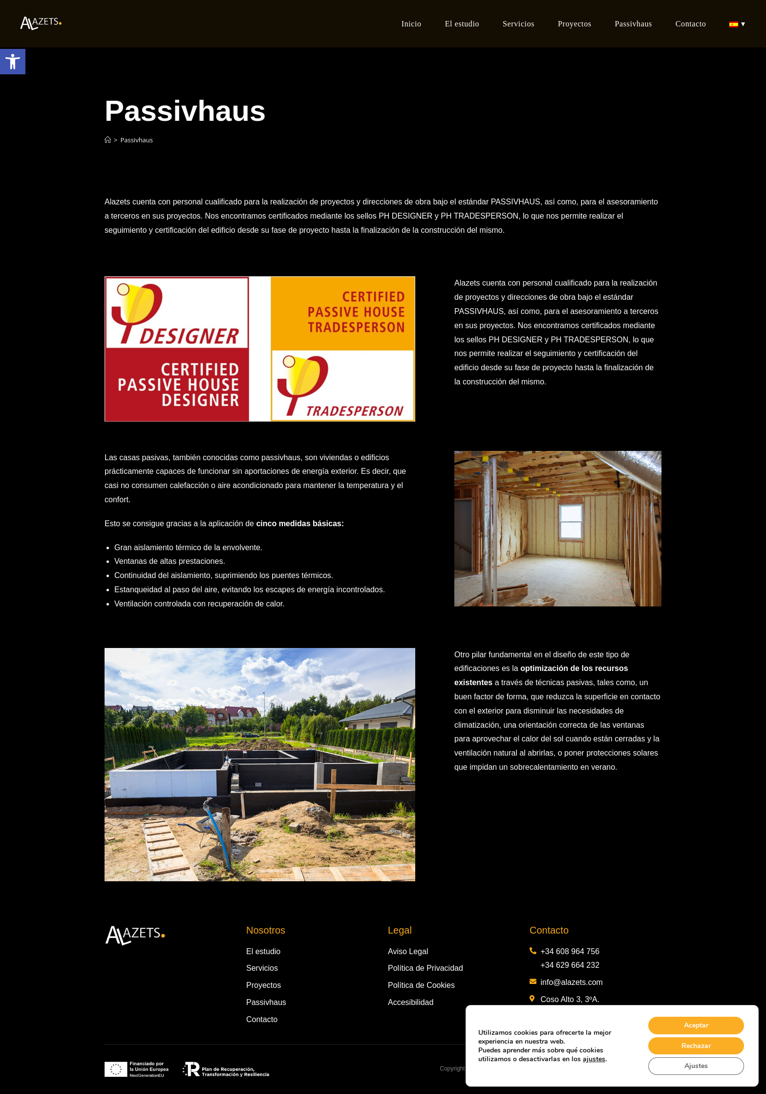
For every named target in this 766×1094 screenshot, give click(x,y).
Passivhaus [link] (136, 139)
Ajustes (696, 1066)
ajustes (594, 1058)
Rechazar (696, 1045)
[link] (12, 61)
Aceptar (696, 1024)
